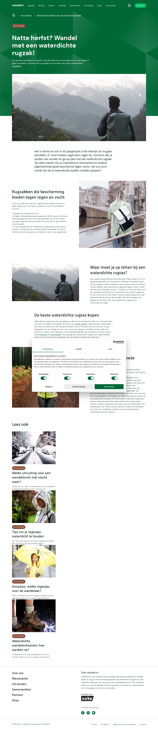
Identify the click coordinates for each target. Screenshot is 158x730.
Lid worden (19, 684)
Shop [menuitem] (99, 5)
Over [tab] (110, 349)
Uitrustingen (26, 15)
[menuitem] (17, 5)
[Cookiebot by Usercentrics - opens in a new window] (114, 342)
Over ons (18, 673)
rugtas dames (81, 324)
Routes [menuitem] (42, 5)
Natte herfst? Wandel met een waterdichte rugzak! (59, 15)
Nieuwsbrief (20, 678)
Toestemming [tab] (48, 349)
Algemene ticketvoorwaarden (124, 724)
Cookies (143, 724)
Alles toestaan (109, 387)
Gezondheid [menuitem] (75, 5)
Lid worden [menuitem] (110, 5)
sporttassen (56, 334)
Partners (17, 695)
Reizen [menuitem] (51, 5)
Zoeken (139, 5)
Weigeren (48, 387)
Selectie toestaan (79, 387)
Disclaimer (105, 724)
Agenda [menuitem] (31, 5)
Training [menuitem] (62, 5)
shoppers (43, 334)
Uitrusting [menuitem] (88, 5)
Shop (15, 700)
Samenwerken (21, 689)
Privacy (94, 724)
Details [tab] (79, 349)
